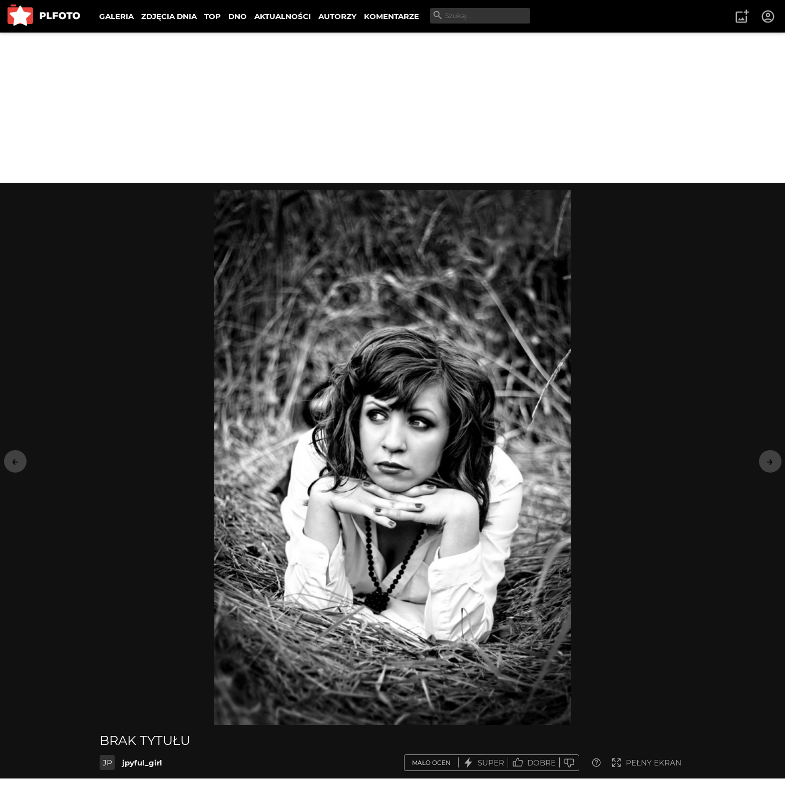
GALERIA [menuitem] (116, 16)
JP (107, 762)
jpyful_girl (142, 762)
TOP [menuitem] (212, 16)
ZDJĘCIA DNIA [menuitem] (169, 16)
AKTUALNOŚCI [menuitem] (282, 16)
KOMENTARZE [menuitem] (391, 16)
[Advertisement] (392, 108)
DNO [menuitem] (237, 16)
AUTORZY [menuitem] (337, 16)
